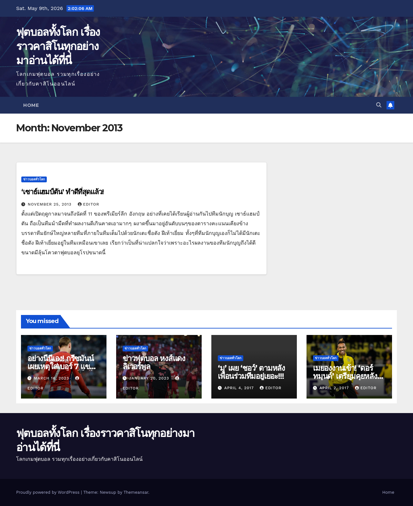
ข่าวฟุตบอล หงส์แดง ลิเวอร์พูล (154, 362)
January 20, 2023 (150, 378)
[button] (378, 105)
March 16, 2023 (52, 378)
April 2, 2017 (334, 388)
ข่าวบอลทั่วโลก (34, 179)
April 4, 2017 (239, 388)
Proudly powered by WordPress (48, 492)
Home (31, 105)
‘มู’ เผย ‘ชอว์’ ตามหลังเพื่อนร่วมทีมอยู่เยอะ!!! (251, 372)
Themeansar (136, 492)
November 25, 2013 (50, 204)
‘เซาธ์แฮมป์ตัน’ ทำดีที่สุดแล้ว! (62, 191)
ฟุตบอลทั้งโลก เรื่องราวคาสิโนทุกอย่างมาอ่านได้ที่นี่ (58, 46)
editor (88, 204)
